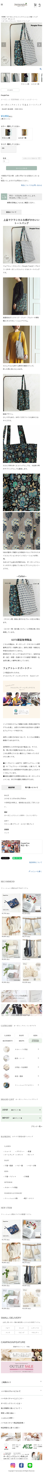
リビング (21, 1332)
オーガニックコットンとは (11, 1403)
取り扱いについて (31, 787)
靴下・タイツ (29, 1198)
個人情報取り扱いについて (11, 1408)
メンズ (8, 1332)
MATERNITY (8, 1041)
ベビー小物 (32, 1165)
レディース (35, 1328)
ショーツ (8, 1151)
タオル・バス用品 (11, 1187)
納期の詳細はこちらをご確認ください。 (21, 202)
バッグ (35, 17)
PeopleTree (5, 95)
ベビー (8, 1328)
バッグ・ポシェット (9, 19)
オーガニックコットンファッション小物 (19, 17)
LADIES (7, 1035)
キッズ (21, 1328)
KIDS (35, 1035)
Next (39, 44)
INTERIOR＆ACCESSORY (35, 1040)
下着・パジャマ (10, 1176)
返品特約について (35, 862)
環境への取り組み (8, 1413)
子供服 (26, 1176)
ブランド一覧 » (36, 1126)
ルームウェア (9, 1154)
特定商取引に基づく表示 (11, 1428)
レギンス (19, 1154)
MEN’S (21, 1041)
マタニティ (35, 1332)
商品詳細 (11, 787)
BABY (21, 1035)
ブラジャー (20, 1151)
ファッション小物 (11, 1198)
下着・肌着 (9, 1165)
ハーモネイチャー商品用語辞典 (13, 1423)
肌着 (29, 1151)
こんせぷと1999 (7, 1418)
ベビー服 (19, 1165)
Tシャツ (31, 1154)
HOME (3, 17)
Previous (3, 44)
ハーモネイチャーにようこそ (12, 1398)
